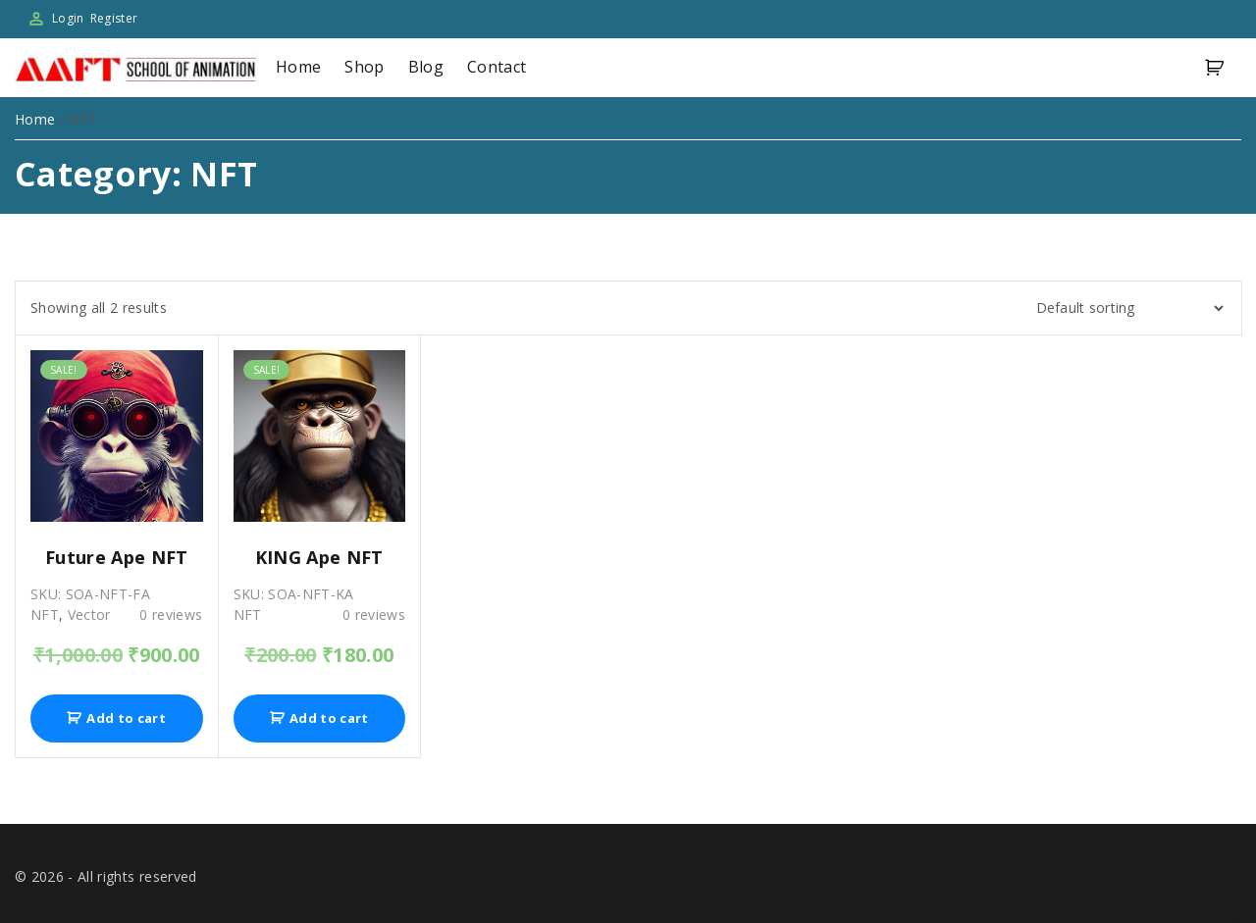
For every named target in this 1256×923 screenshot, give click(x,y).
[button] (1217, 68)
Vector (89, 614)
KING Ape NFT (319, 557)
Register (114, 18)
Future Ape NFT (116, 557)
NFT (44, 614)
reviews (170, 614)
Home (35, 119)
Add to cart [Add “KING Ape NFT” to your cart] (329, 718)
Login (68, 18)
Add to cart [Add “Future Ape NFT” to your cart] (126, 718)
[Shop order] (1124, 308)
